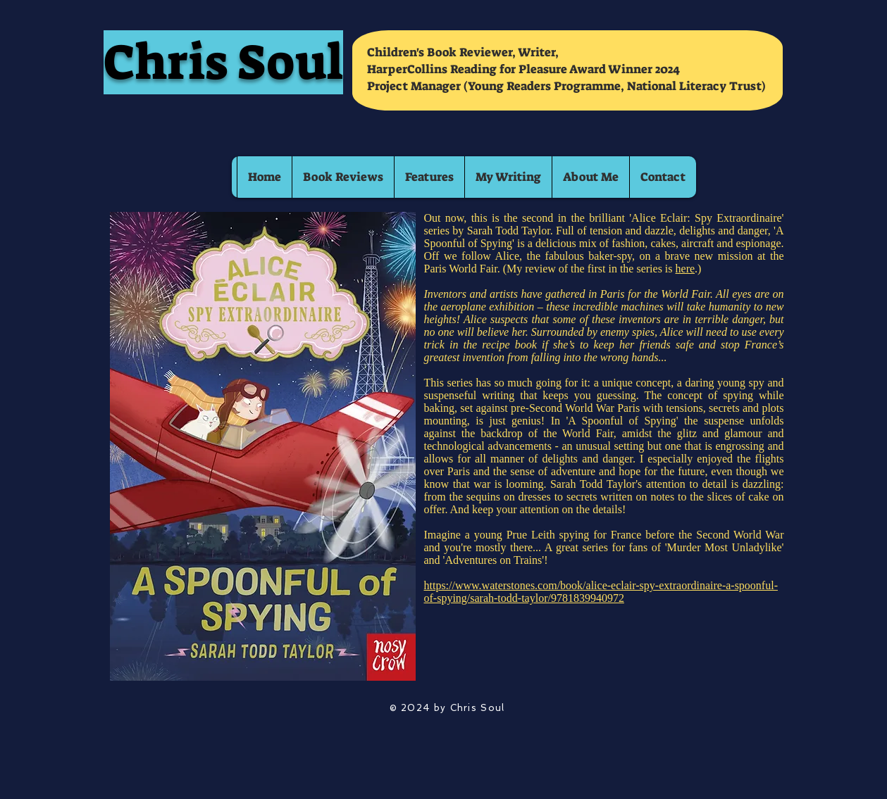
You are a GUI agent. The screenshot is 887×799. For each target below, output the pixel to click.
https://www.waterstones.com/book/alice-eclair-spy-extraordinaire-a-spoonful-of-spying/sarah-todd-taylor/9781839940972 (601, 591)
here (685, 269)
